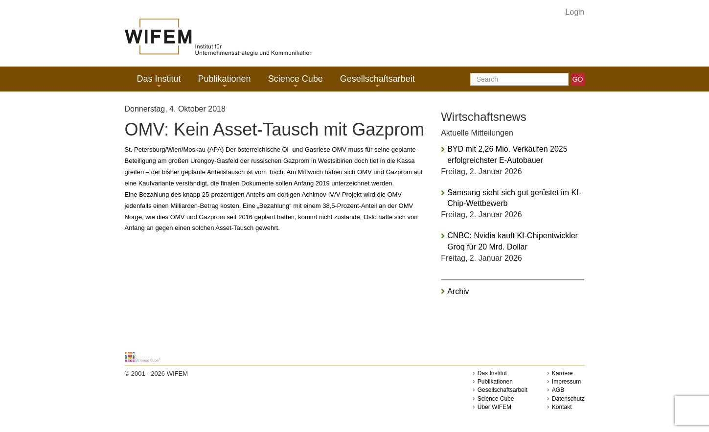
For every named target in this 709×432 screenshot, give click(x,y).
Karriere (562, 373)
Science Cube (295, 80)
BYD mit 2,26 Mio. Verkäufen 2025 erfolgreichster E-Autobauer (507, 154)
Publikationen (224, 80)
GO (577, 79)
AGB (558, 390)
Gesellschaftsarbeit (377, 80)
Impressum (566, 381)
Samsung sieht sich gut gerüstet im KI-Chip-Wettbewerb (514, 198)
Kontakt (562, 407)
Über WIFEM (494, 407)
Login (574, 12)
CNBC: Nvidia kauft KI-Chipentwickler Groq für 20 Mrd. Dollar (512, 241)
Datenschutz (568, 398)
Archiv (458, 291)
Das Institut (159, 80)
